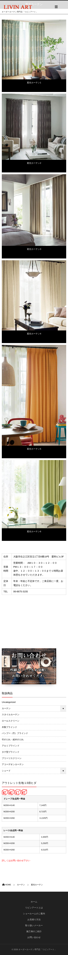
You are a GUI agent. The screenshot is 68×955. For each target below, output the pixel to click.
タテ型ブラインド (10, 752)
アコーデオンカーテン (13, 764)
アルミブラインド (10, 745)
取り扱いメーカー (34, 925)
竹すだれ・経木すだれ (13, 739)
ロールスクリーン (10, 721)
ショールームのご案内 (34, 913)
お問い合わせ (34, 937)
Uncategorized (9, 702)
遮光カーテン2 (34, 163)
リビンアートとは (34, 907)
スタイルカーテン (10, 714)
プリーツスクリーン (12, 758)
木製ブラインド (9, 727)
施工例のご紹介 (34, 931)
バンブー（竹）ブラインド (15, 733)
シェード (6, 770)
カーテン (6, 708)
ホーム (34, 901)
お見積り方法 (34, 919)
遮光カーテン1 (34, 82)
